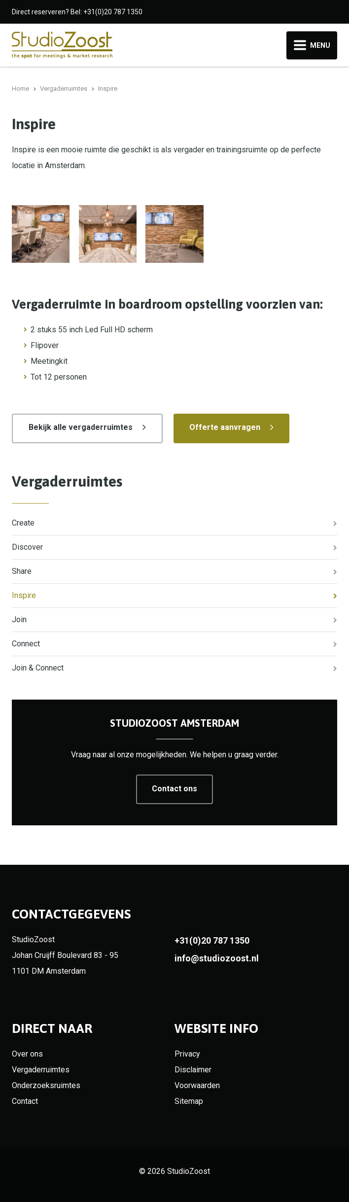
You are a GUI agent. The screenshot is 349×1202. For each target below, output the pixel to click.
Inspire (24, 595)
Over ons (27, 1054)
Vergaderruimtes (67, 481)
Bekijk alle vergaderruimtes (81, 427)
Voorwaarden (197, 1085)
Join (19, 619)
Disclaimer (192, 1069)
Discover (27, 547)
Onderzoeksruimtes (46, 1085)
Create (23, 523)
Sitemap (188, 1101)
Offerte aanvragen (224, 427)
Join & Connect (38, 667)
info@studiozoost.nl (216, 958)
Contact (25, 1101)
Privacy (187, 1054)
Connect (26, 643)
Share (22, 571)
